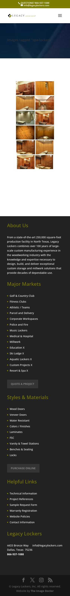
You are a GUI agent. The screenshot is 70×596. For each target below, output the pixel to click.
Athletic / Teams (20, 307)
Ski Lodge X (17, 353)
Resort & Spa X (19, 370)
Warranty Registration (23, 510)
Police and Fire (19, 324)
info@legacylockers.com (47, 545)
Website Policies (20, 516)
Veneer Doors (18, 414)
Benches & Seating (21, 449)
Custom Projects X (21, 365)
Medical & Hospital (21, 336)
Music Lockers (18, 330)
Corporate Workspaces (24, 319)
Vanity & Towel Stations (24, 443)
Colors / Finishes (20, 426)
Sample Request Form (23, 505)
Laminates (16, 432)
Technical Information (23, 493)
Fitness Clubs (18, 301)
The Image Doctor (42, 591)
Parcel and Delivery (22, 313)
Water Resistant (19, 420)
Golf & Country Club (22, 296)
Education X (17, 347)
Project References (21, 499)
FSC (12, 437)
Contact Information (22, 522)
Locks (13, 455)
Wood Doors (17, 409)
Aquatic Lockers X (21, 359)
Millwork (15, 342)
